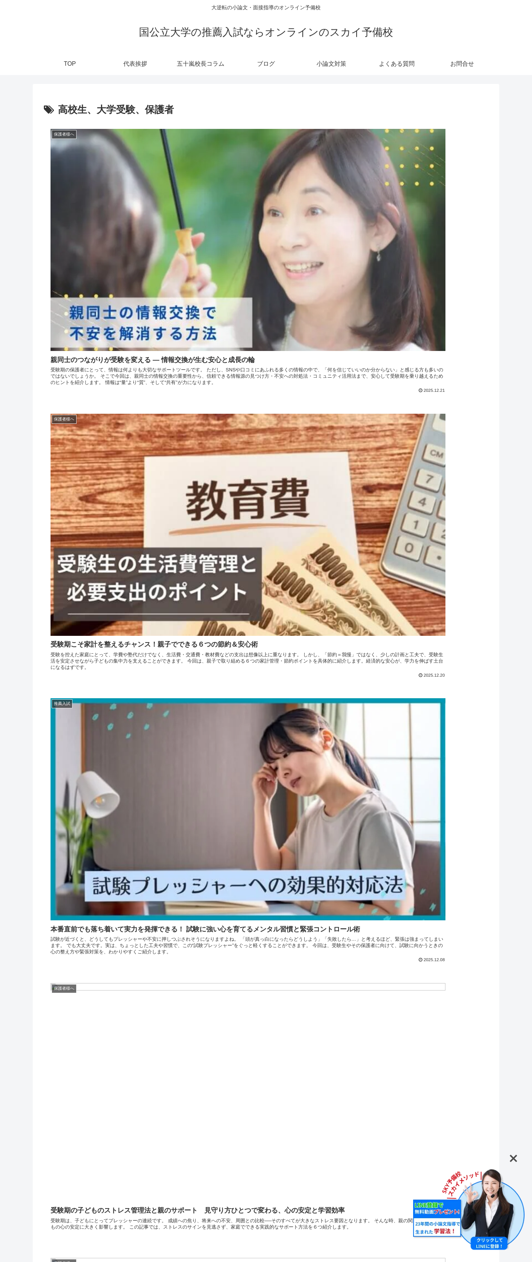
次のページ (266, 1120)
